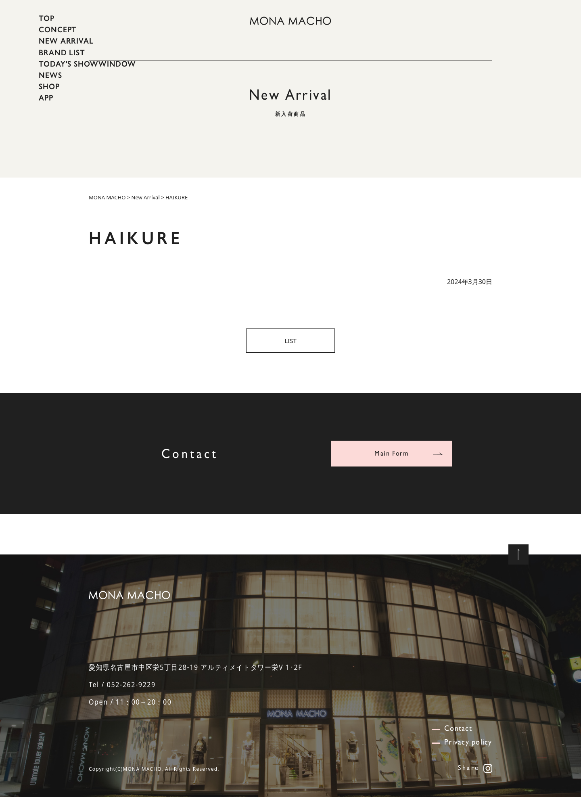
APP (46, 98)
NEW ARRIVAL (66, 41)
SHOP (49, 86)
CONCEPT (58, 29)
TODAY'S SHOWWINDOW (87, 64)
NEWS (50, 75)
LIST (290, 341)
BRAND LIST (62, 52)
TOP (46, 18)
